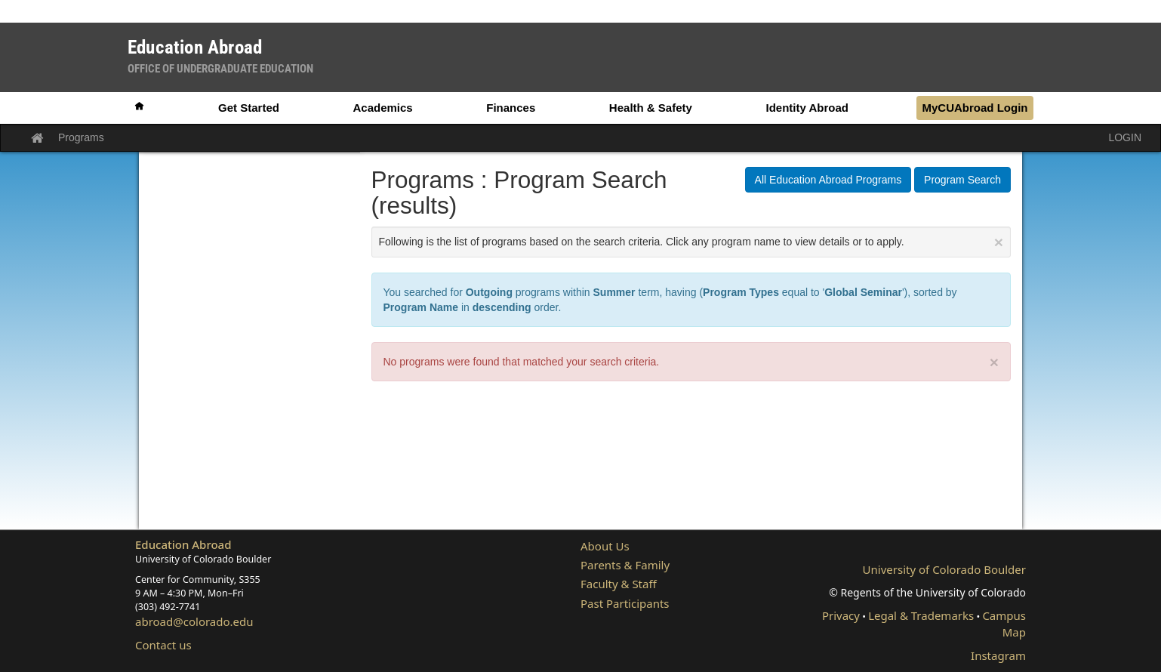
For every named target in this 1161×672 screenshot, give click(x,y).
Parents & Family (625, 564)
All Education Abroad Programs (828, 180)
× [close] (994, 362)
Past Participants (625, 603)
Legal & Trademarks (921, 615)
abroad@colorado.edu (194, 621)
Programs (81, 137)
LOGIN (1124, 137)
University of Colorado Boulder (944, 569)
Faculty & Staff (618, 583)
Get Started (248, 107)
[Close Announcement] (998, 242)
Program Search (962, 180)
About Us (605, 545)
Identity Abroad (806, 107)
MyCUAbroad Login (974, 107)
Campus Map (1004, 623)
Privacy (841, 615)
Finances (510, 107)
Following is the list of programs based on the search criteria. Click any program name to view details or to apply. (691, 242)
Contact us (163, 644)
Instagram (998, 655)
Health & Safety (650, 107)
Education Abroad (183, 544)
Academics (382, 107)
